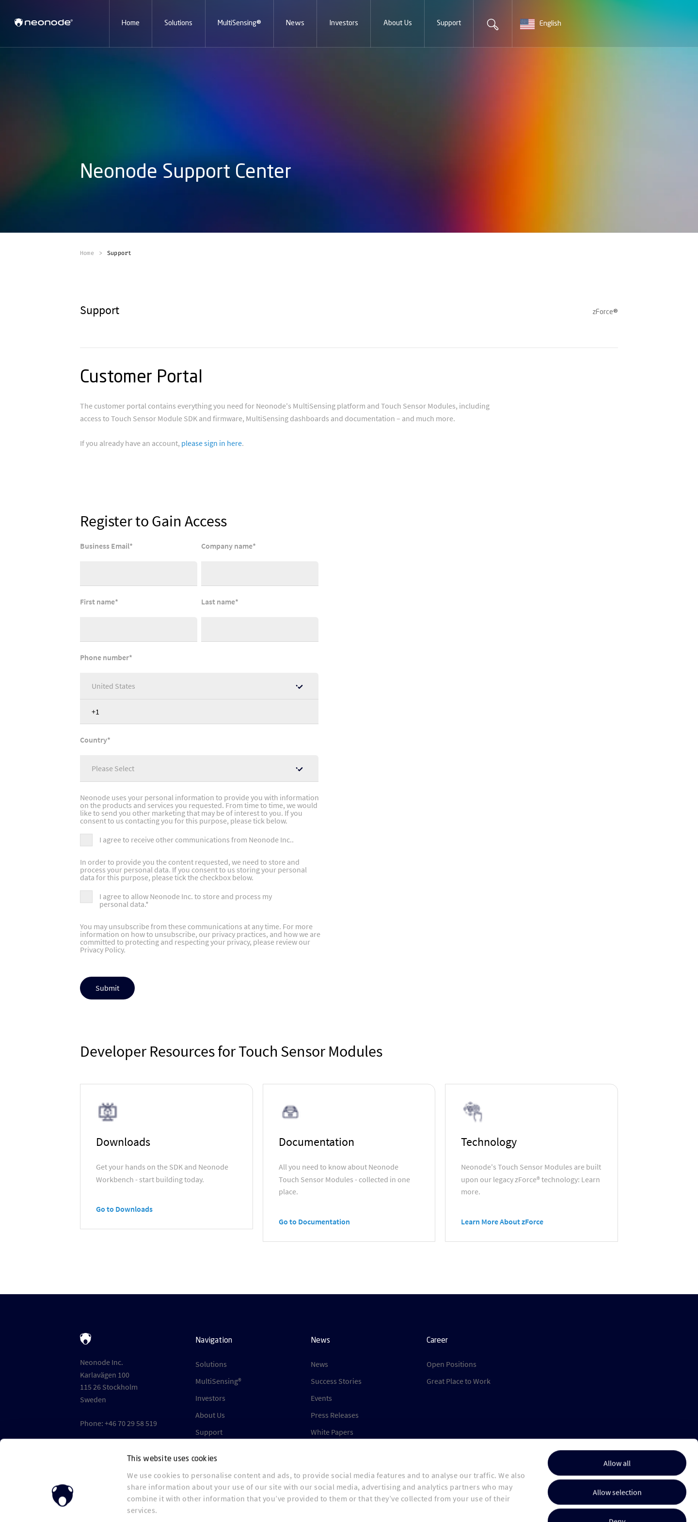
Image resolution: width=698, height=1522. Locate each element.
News (319, 1364)
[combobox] (550, 24)
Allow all (617, 1402)
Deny (617, 1460)
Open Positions (451, 1364)
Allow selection (617, 1431)
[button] (130, 24)
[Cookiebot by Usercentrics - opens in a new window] (62, 1502)
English (540, 24)
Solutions (211, 1364)
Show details (499, 1503)
